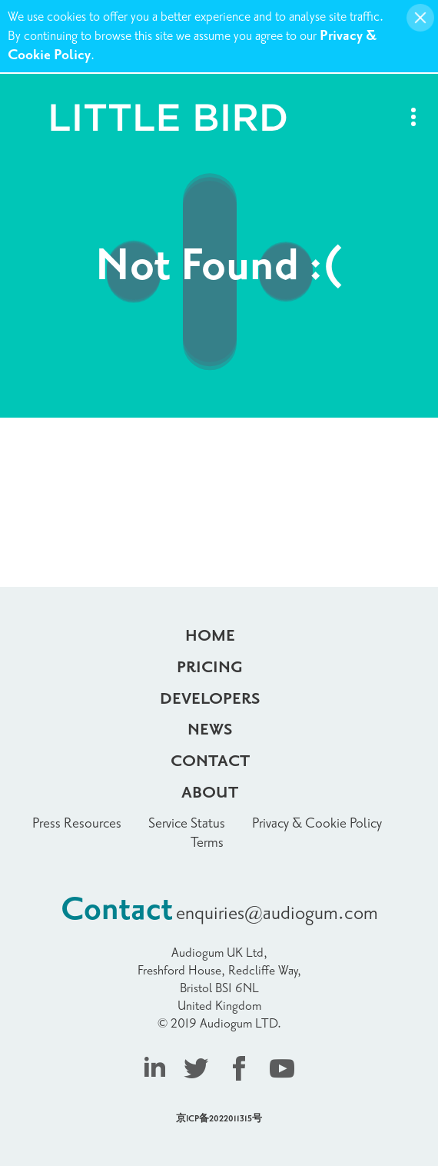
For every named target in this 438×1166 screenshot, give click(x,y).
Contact (210, 761)
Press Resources (76, 823)
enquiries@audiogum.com (277, 913)
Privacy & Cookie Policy (317, 823)
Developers (210, 699)
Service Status (186, 823)
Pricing (210, 667)
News (210, 730)
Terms (207, 842)
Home (210, 636)
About (209, 793)
